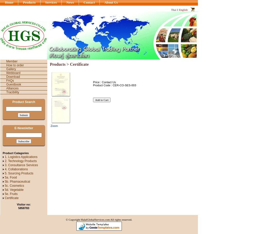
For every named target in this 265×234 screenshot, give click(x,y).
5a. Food (11, 177)
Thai (173, 9)
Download (13, 77)
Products (58, 64)
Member (11, 61)
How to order (15, 65)
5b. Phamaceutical (17, 181)
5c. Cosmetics (14, 186)
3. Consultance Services (21, 165)
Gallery (11, 69)
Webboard (13, 73)
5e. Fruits (11, 194)
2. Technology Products (21, 161)
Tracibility (12, 92)
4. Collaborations (16, 169)
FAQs (10, 80)
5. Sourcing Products (19, 173)
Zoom (54, 125)
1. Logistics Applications (21, 157)
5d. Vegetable (14, 190)
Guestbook (13, 84)
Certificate (12, 198)
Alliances (12, 88)
